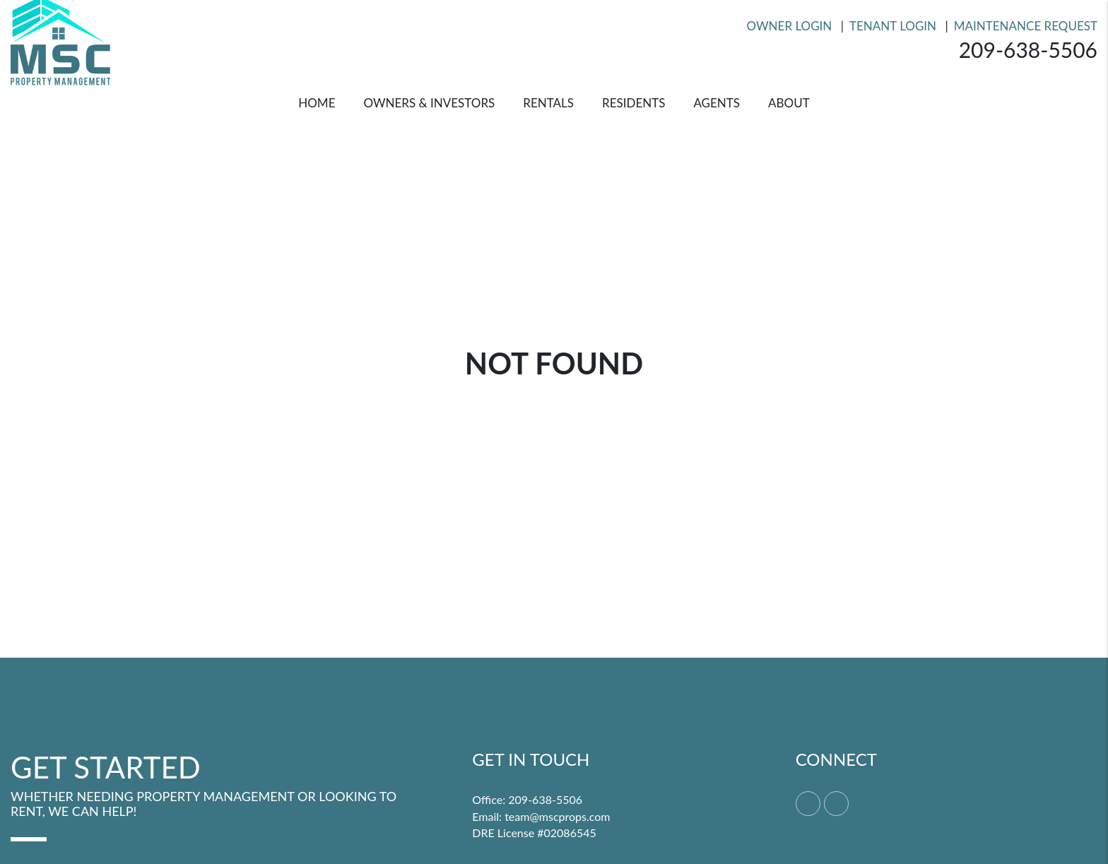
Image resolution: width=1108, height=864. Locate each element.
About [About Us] (789, 102)
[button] (808, 803)
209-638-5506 (1028, 49)
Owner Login (789, 25)
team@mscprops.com (557, 816)
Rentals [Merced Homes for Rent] (548, 102)
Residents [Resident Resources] (633, 102)
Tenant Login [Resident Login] (892, 25)
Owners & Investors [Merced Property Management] (429, 102)
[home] (60, 39)
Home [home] (316, 102)
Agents (716, 102)
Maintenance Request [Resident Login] (1025, 25)
